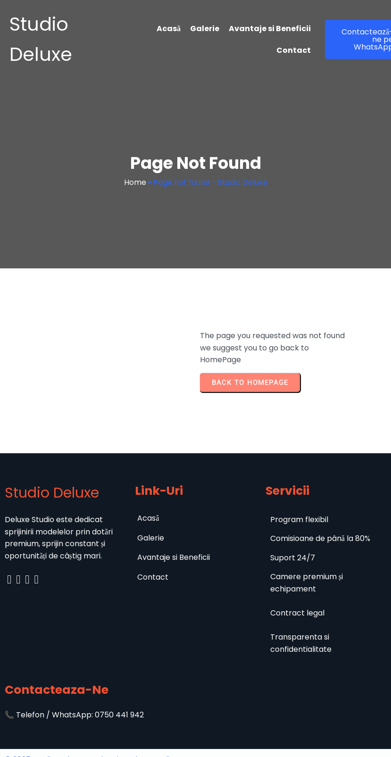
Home (135, 182)
